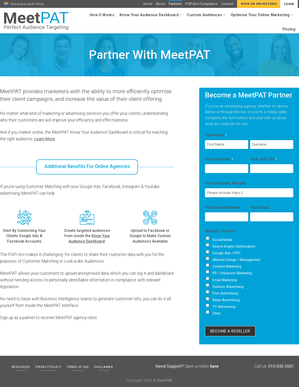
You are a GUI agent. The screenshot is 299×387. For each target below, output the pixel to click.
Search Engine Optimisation (233, 246)
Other (216, 313)
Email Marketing (224, 280)
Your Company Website (225, 183)
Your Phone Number (222, 207)
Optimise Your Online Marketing (262, 15)
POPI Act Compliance (201, 4)
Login (289, 4)
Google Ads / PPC (226, 253)
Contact (227, 4)
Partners (175, 4)
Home (147, 4)
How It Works (102, 15)
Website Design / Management (236, 260)
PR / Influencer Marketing (232, 273)
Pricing (289, 29)
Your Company (219, 159)
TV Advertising (223, 307)
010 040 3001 (281, 366)
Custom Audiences (206, 15)
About (160, 4)
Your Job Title (263, 159)
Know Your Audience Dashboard (151, 15)
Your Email (259, 207)
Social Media (222, 240)
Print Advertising (225, 293)
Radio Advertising (226, 300)
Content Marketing (226, 266)
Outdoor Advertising (228, 287)
